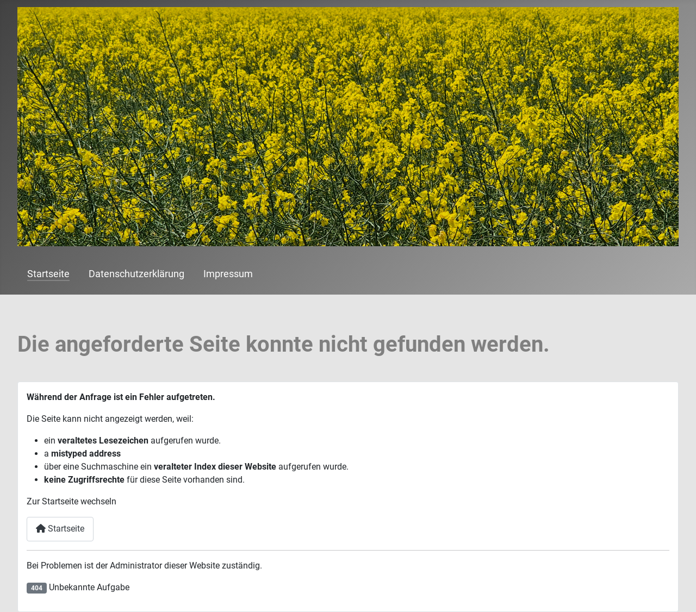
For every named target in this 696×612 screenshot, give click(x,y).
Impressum (228, 273)
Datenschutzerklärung (136, 273)
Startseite (48, 273)
